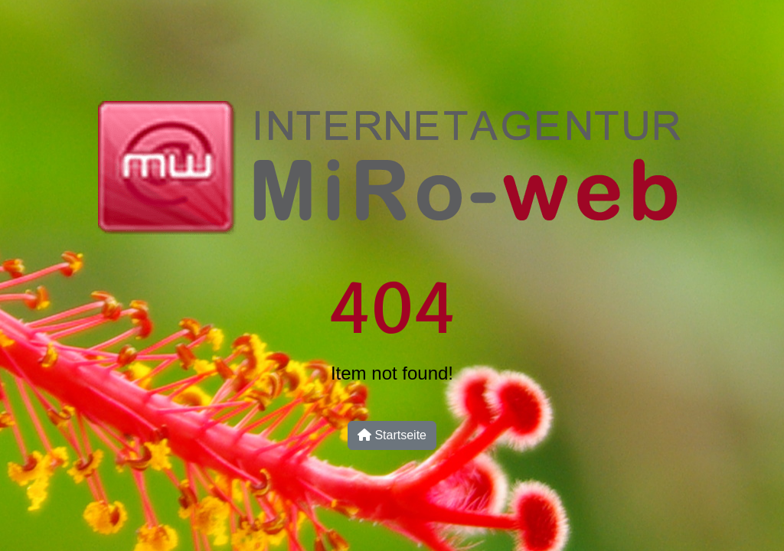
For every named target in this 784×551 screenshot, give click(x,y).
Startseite (392, 435)
